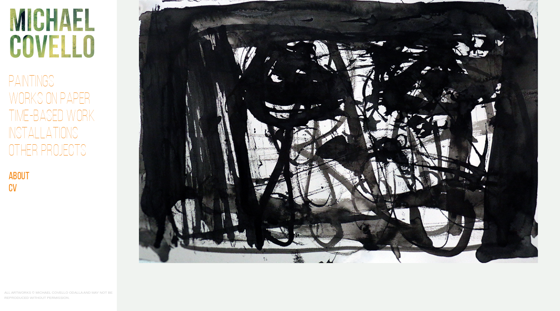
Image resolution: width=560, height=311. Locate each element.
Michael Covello (52, 33)
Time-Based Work (52, 117)
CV (13, 189)
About (19, 176)
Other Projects (48, 151)
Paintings (32, 82)
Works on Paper (50, 100)
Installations (43, 134)
